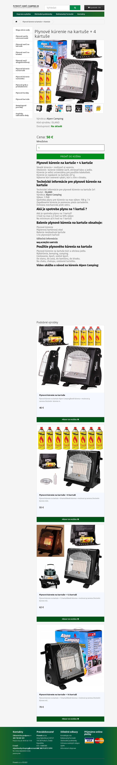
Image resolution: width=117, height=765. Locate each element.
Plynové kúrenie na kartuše (52, 395)
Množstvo (42, 141)
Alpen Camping (55, 118)
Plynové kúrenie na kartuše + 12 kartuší (58, 594)
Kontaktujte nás (66, 735)
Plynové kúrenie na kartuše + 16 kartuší (58, 694)
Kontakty (81, 14)
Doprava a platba (24, 14)
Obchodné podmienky (43, 14)
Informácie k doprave (68, 748)
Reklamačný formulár (65, 14)
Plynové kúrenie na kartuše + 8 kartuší (57, 495)
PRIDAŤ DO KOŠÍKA (70, 156)
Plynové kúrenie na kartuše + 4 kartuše (36, 22)
